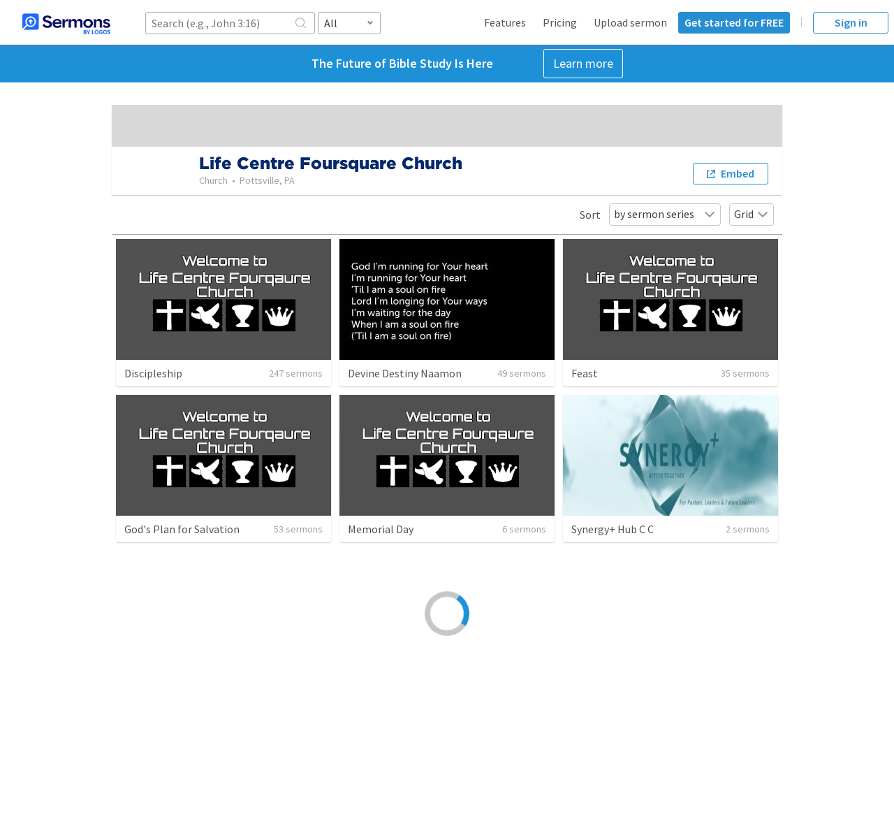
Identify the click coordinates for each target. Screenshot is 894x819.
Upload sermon (630, 22)
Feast (584, 373)
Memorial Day (380, 529)
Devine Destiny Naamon (405, 373)
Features (505, 22)
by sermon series (665, 214)
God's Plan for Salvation (182, 529)
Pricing (560, 22)
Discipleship (153, 373)
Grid (751, 214)
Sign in (851, 22)
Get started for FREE (734, 22)
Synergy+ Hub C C (612, 529)
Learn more (583, 63)
